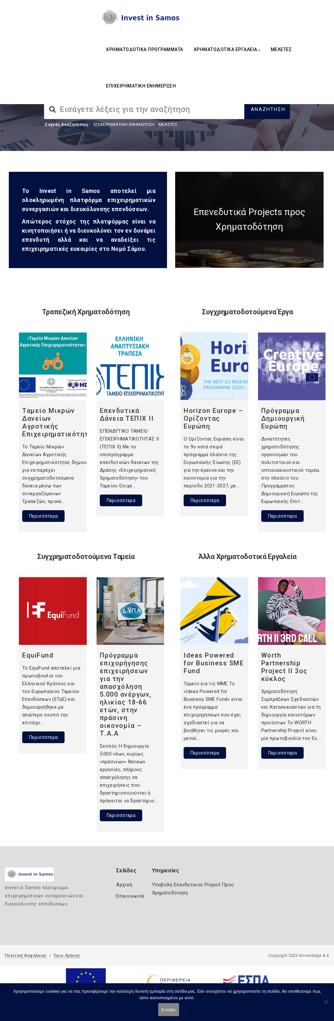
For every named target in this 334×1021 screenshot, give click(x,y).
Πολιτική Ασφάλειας (26, 955)
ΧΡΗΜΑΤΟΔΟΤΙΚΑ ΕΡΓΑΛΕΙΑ (227, 49)
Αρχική (124, 885)
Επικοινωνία (130, 896)
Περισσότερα (43, 516)
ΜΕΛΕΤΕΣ (281, 49)
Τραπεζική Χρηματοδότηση (85, 312)
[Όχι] (326, 1005)
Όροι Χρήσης (67, 955)
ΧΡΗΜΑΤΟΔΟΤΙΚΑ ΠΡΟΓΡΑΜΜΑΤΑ (144, 49)
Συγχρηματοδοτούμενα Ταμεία (86, 556)
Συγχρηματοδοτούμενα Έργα (247, 312)
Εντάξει (168, 1009)
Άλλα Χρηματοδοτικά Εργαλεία (247, 556)
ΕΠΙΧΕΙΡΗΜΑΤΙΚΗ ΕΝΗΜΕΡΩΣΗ (141, 85)
